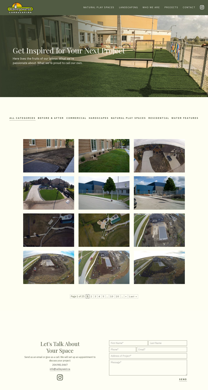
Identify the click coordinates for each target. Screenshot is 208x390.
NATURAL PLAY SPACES (98, 7)
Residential (185, 116)
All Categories (25, 116)
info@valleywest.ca (60, 370)
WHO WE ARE (151, 7)
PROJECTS (171, 7)
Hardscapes (116, 116)
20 (117, 297)
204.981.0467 (60, 365)
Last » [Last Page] (133, 297)
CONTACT (189, 7)
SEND (183, 380)
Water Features (104, 121)
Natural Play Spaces (150, 116)
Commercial (89, 116)
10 (112, 297)
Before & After (58, 116)
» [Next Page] (126, 297)
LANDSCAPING (128, 7)
